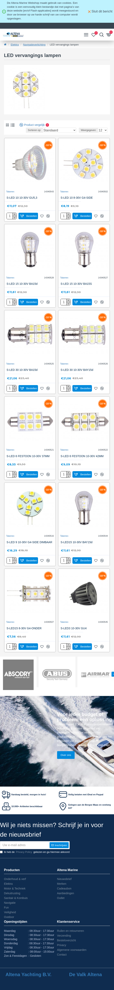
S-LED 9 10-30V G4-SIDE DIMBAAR (29, 542)
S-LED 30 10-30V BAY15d (76, 369)
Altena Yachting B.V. (29, 974)
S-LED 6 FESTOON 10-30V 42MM (81, 456)
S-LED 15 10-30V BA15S (76, 283)
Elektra (15, 44)
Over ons (66, 755)
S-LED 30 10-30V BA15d (22, 369)
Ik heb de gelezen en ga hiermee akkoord (35, 852)
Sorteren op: (34, 130)
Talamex (10, 191)
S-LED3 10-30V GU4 (73, 628)
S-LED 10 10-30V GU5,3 (22, 197)
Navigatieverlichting (34, 44)
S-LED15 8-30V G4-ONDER (24, 628)
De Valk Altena (85, 974)
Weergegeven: (88, 130)
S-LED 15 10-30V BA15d (22, 283)
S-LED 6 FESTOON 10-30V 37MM (28, 456)
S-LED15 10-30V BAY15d (76, 542)
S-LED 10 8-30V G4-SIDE (76, 197)
